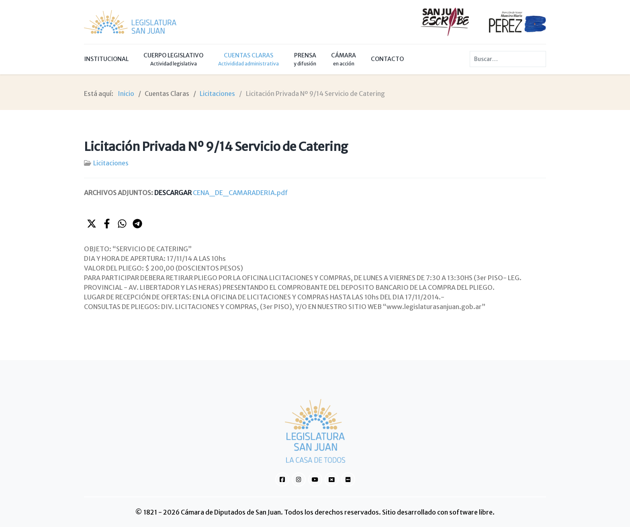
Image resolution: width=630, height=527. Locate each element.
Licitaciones (111, 163)
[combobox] (508, 59)
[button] (91, 223)
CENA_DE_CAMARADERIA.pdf (221, 193)
